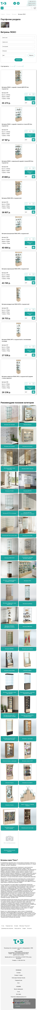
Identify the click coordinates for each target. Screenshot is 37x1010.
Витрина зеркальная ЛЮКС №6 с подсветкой (15, 269)
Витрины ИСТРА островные (9, 513)
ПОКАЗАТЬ (18, 59)
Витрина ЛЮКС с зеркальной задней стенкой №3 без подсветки (17, 162)
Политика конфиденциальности (18, 996)
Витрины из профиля (27, 782)
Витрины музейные (27, 603)
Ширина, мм (5, 42)
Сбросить (31, 55)
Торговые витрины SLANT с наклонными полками (9, 739)
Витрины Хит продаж (9, 424)
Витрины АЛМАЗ (27, 670)
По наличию (20, 66)
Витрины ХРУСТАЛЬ (27, 535)
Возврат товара (18, 975)
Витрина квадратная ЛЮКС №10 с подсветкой (15, 304)
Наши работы (17, 928)
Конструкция (5, 46)
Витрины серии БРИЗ (9, 670)
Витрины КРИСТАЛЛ (9, 557)
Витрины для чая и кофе (27, 827)
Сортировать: (5, 66)
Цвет (4, 55)
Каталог (8, 14)
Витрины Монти (27, 424)
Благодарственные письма (18, 977)
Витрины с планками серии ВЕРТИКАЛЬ (9, 693)
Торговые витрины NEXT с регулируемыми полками (9, 716)
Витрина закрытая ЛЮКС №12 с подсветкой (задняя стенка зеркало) (17, 377)
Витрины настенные (27, 446)
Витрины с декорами (27, 738)
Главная (3, 14)
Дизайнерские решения (7, 928)
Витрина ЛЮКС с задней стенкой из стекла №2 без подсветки (17, 125)
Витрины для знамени (27, 648)
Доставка (18, 994)
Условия (16, 925)
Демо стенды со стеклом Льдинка (27, 805)
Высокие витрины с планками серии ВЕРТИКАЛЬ (27, 693)
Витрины (14, 14)
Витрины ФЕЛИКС (9, 648)
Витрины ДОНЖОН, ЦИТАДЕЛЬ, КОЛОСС (9, 626)
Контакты (29, 928)
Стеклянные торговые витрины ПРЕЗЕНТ (27, 558)
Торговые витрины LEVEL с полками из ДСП (27, 716)
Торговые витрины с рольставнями (9, 828)
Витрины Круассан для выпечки (9, 851)
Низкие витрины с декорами (9, 761)
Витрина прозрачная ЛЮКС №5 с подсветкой (15, 233)
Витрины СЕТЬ (27, 580)
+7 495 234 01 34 (32, 1)
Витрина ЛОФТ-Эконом (27, 468)
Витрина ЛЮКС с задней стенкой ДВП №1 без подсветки (15, 88)
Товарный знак (9, 925)
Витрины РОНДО (9, 490)
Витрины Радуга (9, 782)
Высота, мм (5, 37)
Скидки (24, 928)
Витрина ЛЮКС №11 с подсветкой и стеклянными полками (16, 340)
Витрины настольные (9, 446)
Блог (18, 982)
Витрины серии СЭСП (27, 761)
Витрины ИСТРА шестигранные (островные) (27, 513)
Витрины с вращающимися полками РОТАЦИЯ (9, 581)
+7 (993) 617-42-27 (31, 5)
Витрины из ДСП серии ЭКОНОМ (9, 469)
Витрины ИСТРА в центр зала (9, 535)
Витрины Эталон (10, 805)
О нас (2, 925)
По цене (13, 66)
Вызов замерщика (18, 989)
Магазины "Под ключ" (24, 925)
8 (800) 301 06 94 (32, 3)
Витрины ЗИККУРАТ (27, 626)
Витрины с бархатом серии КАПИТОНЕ (9, 604)
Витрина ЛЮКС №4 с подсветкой (11, 198)
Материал (5, 50)
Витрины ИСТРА (27, 490)
